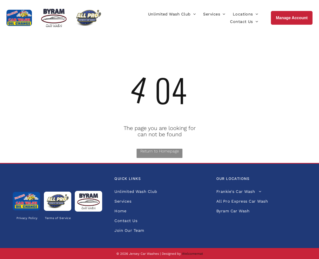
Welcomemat (192, 254)
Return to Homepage (159, 151)
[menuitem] (172, 14)
